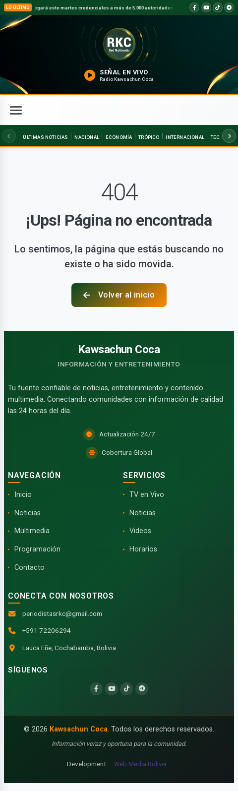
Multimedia (32, 531)
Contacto (29, 567)
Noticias (27, 513)
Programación (37, 549)
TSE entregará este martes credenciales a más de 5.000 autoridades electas (107, 7)
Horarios (143, 549)
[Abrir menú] (16, 110)
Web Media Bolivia (140, 764)
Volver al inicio (119, 295)
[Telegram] (141, 688)
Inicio (23, 494)
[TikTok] (126, 688)
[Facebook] (96, 688)
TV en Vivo (146, 494)
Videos (140, 531)
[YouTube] (111, 688)
